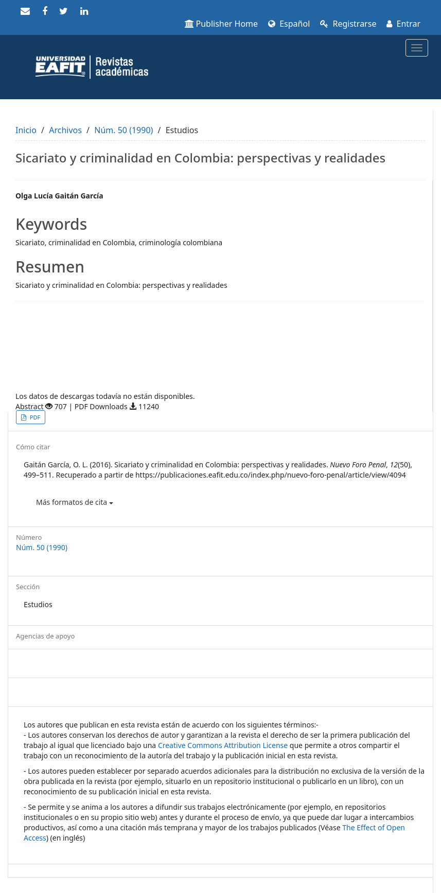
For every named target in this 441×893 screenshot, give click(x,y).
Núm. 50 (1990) (123, 130)
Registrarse (348, 23)
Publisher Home (221, 23)
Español (289, 23)
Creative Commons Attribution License (223, 745)
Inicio (26, 130)
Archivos (65, 130)
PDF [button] (34, 417)
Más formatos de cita (74, 502)
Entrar (403, 23)
